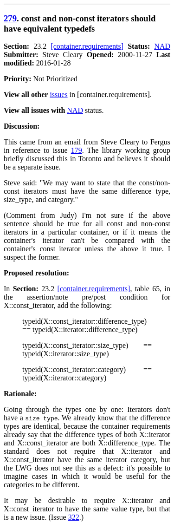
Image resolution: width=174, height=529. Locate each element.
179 (76, 150)
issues (58, 94)
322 (73, 517)
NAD (162, 46)
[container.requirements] (87, 46)
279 (10, 18)
